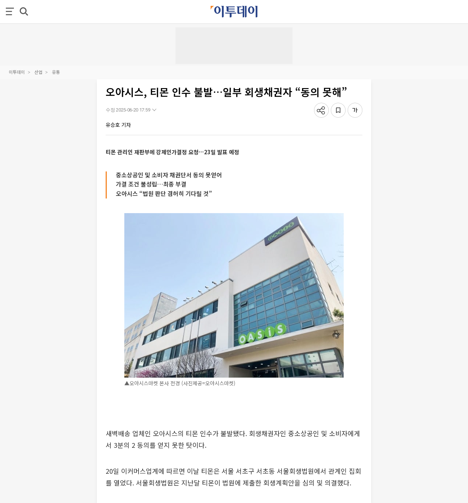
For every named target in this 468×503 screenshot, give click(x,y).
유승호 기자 (118, 124)
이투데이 (17, 72)
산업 (38, 72)
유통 (56, 72)
